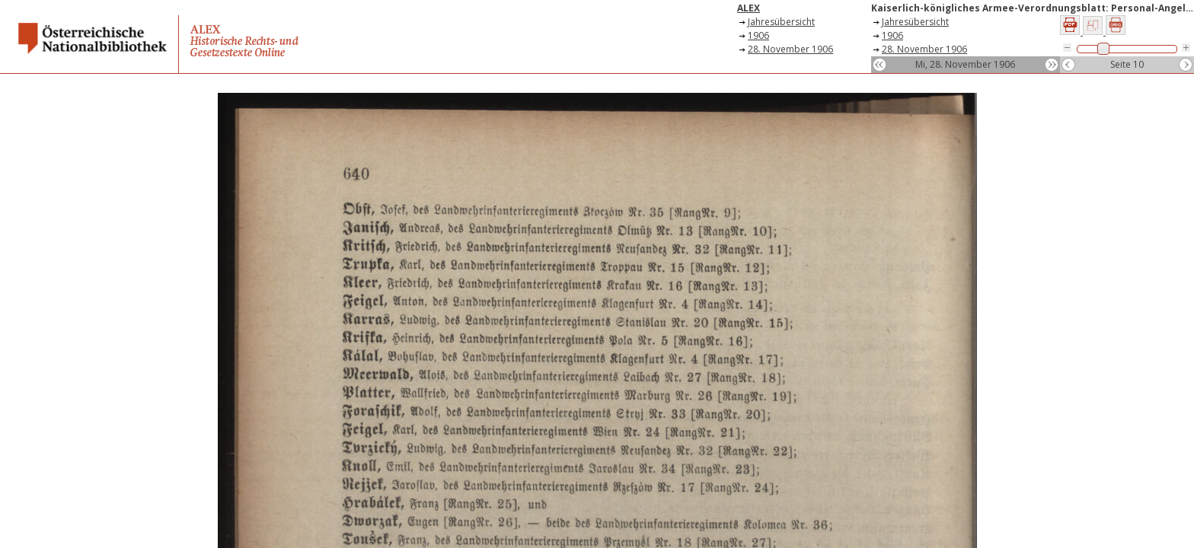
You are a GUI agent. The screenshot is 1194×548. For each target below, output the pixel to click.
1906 (758, 35)
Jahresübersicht (781, 21)
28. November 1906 (790, 49)
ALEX (748, 8)
